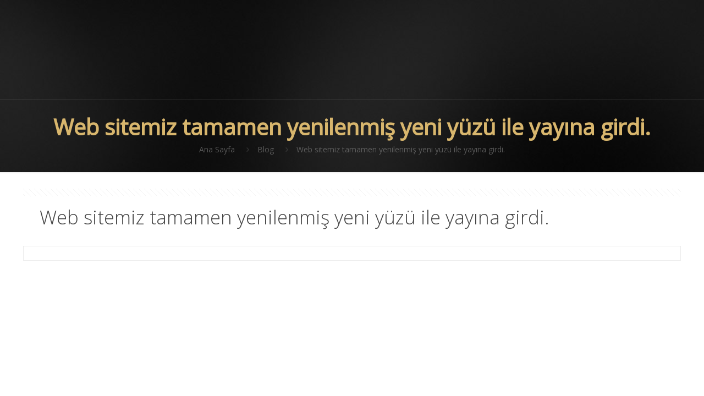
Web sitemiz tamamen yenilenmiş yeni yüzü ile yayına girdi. (400, 149)
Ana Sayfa (217, 149)
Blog (265, 149)
